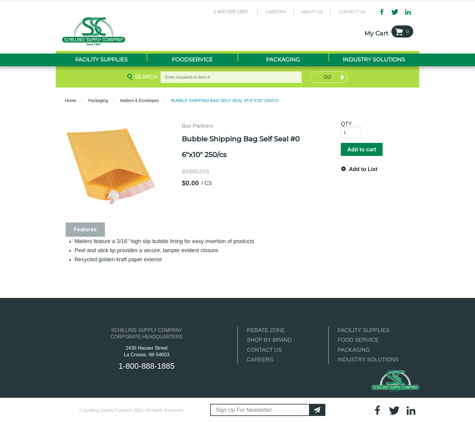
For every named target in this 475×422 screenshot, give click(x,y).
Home (70, 100)
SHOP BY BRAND (269, 340)
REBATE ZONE (266, 330)
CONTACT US (264, 350)
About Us (312, 11)
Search (145, 77)
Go (327, 77)
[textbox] (231, 77)
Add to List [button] (363, 169)
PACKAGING (354, 350)
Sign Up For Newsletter (244, 410)
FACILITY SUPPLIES (364, 330)
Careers (275, 11)
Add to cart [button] (361, 150)
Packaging (98, 100)
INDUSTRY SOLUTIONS (368, 360)
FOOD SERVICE (358, 340)
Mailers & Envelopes (139, 100)
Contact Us (352, 11)
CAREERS (260, 360)
